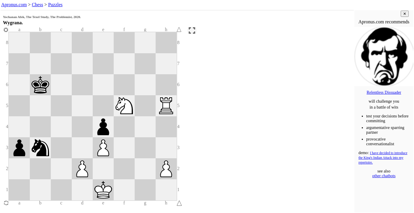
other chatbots (384, 176)
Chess (37, 4)
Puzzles (55, 4)
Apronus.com (14, 4)
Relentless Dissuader (383, 92)
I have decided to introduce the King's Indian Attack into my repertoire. (382, 157)
